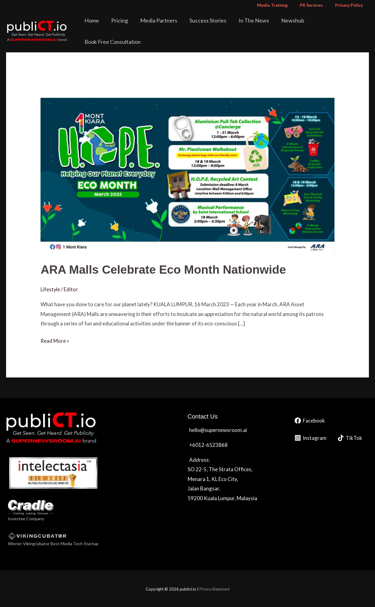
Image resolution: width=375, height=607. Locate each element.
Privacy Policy (351, 5)
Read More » (55, 340)
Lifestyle (50, 289)
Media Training (281, 5)
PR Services (316, 5)
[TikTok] (350, 438)
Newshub (290, 25)
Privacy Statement (214, 588)
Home (110, 25)
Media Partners (168, 25)
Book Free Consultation (338, 25)
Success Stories (213, 25)
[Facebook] (310, 420)
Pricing (134, 25)
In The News (255, 25)
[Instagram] (310, 438)
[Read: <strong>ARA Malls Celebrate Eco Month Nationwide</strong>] (187, 175)
